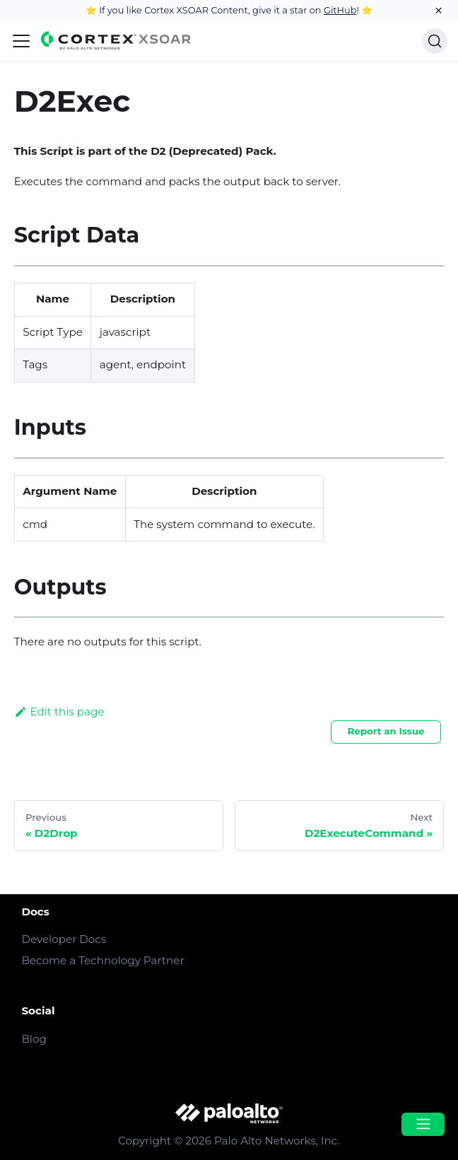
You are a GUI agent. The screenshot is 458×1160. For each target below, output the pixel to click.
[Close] (438, 10)
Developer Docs (63, 939)
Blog (33, 1038)
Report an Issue (386, 731)
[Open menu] (422, 1124)
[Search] (434, 41)
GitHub (340, 10)
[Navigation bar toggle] (21, 41)
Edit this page (59, 711)
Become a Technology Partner (102, 960)
